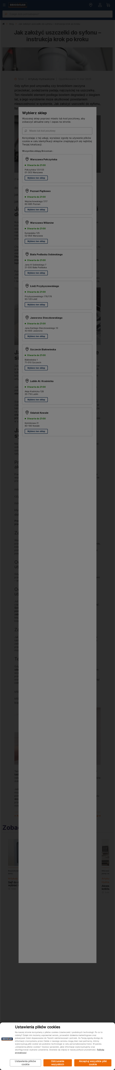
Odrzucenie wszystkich (57, 1063)
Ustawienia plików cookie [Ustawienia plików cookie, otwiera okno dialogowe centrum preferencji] (25, 1063)
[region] (57, 1046)
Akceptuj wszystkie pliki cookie (93, 1063)
